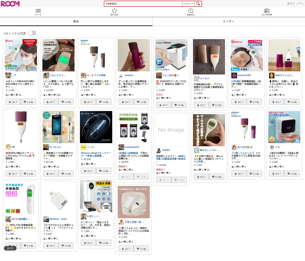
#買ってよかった (243, 153)
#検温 (181, 156)
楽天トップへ (295, 3)
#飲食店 (181, 159)
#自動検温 (132, 153)
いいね (30, 102)
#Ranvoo (86, 153)
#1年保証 (236, 81)
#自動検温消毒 (169, 159)
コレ (15, 102)
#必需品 (122, 153)
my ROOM (267, 12)
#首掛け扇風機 (93, 155)
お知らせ (190, 12)
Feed (38, 12)
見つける (114, 12)
